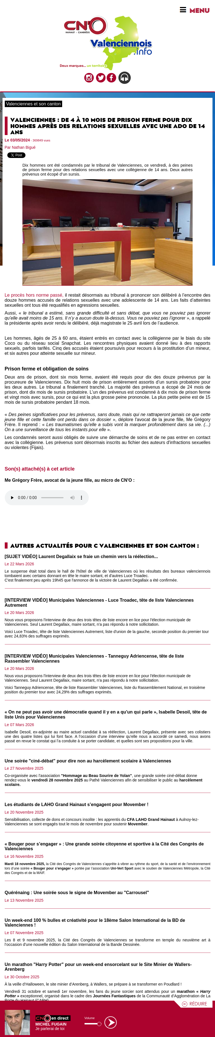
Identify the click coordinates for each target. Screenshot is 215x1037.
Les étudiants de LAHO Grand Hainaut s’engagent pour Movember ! (77, 804)
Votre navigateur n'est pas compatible (47, 497)
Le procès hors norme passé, (34, 295)
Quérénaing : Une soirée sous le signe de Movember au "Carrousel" (77, 892)
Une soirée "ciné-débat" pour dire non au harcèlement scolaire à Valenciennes (88, 761)
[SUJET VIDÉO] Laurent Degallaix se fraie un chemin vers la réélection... (81, 556)
